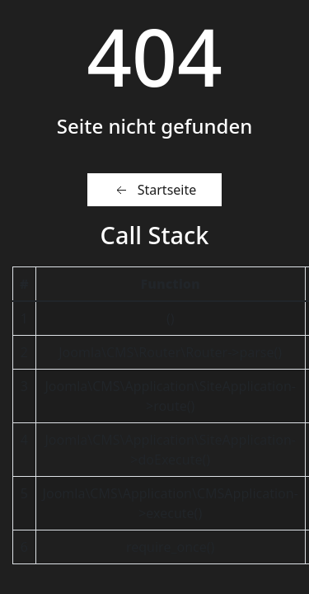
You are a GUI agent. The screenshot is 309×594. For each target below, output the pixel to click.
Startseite (155, 190)
